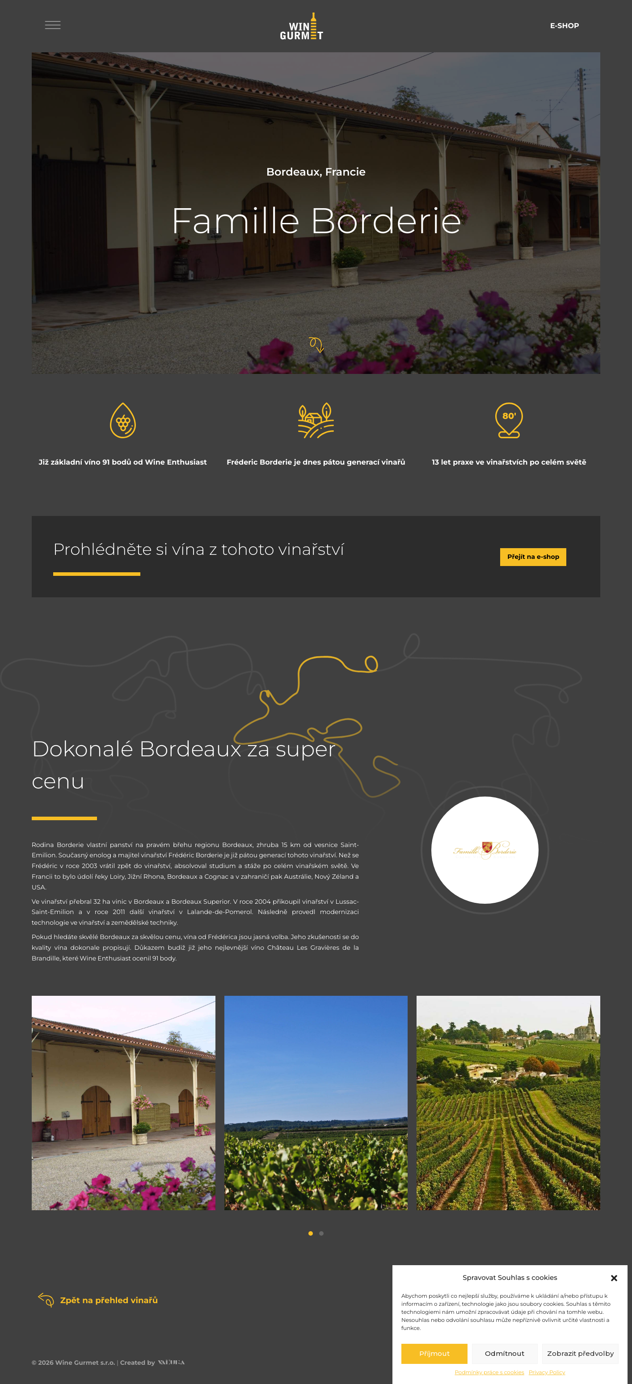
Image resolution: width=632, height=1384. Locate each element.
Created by (154, 1368)
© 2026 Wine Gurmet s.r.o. (74, 1368)
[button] (614, 1277)
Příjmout (434, 1353)
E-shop (564, 28)
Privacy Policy (547, 1372)
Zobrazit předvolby (580, 1353)
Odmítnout (504, 1353)
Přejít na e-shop (533, 562)
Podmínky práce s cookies (489, 1372)
